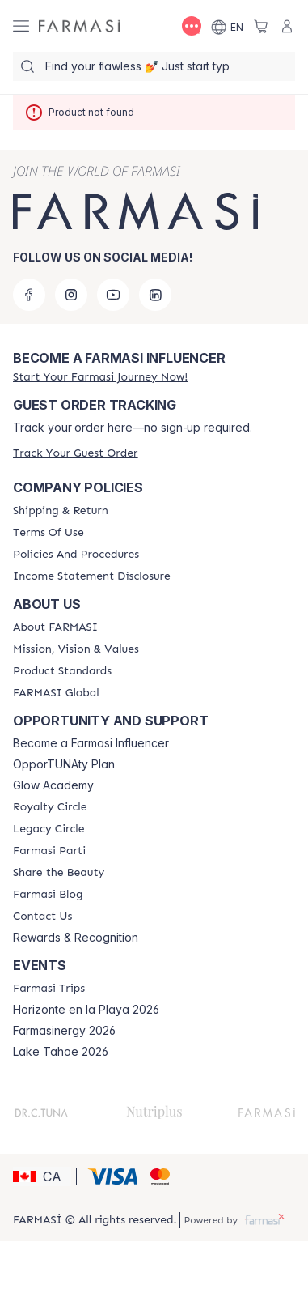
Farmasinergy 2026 (64, 1030)
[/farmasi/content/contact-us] (42, 916)
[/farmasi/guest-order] (75, 453)
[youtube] (113, 295)
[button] (42, 1176)
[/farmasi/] (79, 26)
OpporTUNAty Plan (64, 764)
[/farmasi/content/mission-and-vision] (76, 649)
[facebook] (29, 295)
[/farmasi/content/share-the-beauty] (58, 872)
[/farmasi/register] (100, 377)
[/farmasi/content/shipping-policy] (60, 510)
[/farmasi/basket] (261, 26)
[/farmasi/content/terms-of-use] (48, 532)
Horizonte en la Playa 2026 (86, 1009)
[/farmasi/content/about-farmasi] (55, 627)
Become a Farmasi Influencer (91, 743)
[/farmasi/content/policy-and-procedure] (76, 554)
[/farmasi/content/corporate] (56, 693)
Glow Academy (53, 785)
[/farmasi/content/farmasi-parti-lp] (49, 850)
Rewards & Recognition (75, 937)
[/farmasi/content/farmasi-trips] (49, 988)
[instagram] (71, 295)
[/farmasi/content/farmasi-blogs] (47, 894)
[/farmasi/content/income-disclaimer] (92, 576)
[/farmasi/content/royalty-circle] (50, 807)
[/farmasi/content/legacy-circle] (49, 829)
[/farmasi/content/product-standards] (62, 671)
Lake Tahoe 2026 (60, 1051)
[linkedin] (155, 295)
